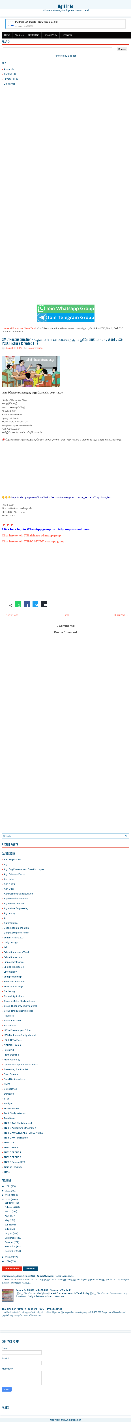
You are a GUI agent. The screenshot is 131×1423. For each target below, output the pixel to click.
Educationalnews (13, 957)
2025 (7, 1257)
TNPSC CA (9, 1142)
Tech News (9, 1118)
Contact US (10, 74)
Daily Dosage (11, 942)
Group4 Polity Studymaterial (18, 1010)
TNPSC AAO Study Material (18, 1123)
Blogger (72, 55)
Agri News (9, 884)
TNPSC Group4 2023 (14, 1162)
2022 (7, 1190)
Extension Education (14, 981)
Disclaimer (67, 35)
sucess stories (11, 1108)
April (7, 1216)
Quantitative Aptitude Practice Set (21, 1064)
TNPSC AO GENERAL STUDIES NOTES (23, 1132)
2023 (7, 1195)
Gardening (9, 991)
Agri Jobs (9, 879)
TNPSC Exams (11, 1147)
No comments (35, 348)
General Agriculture (14, 996)
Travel (7, 1172)
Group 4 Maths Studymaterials (19, 1001)
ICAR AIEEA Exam (13, 1040)
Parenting (9, 1049)
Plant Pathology (12, 1059)
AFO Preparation (12, 859)
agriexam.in (75, 1419)
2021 (7, 1186)
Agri (6, 864)
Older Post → (121, 615)
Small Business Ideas (15, 1079)
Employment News (13, 962)
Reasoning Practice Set (16, 1069)
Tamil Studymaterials (14, 1113)
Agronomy (9, 913)
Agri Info (65, 6)
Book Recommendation (16, 927)
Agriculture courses (14, 903)
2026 (7, 1261)
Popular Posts (12, 1268)
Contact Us (33, 35)
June (7, 1224)
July (7, 1229)
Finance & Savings (13, 986)
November (10, 1246)
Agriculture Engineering (16, 908)
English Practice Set (14, 967)
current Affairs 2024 (14, 937)
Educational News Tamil (23, 328)
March (8, 1211)
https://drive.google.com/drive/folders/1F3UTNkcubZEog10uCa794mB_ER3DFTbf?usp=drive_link (61, 497)
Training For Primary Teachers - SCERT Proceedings (32, 1309)
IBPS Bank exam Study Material (20, 1035)
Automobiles (11, 923)
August (8, 1233)
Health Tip (9, 1015)
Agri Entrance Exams (14, 874)
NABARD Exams (12, 1045)
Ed (5, 947)
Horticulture (10, 1025)
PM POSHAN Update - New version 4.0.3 (36, 22)
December (10, 1251)
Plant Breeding (11, 1054)
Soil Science (10, 1089)
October (9, 1242)
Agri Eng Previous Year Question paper (24, 869)
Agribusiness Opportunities (18, 893)
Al (5, 918)
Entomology (10, 971)
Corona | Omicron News (16, 932)
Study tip (8, 1103)
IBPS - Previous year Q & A (17, 1030)
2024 (7, 1199)
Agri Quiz (9, 888)
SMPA (7, 1084)
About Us (19, 35)
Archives (30, 1268)
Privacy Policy (50, 35)
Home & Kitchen (12, 1020)
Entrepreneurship (13, 976)
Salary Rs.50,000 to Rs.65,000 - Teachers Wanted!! (43, 1290)
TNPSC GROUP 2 (12, 1157)
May (7, 1220)
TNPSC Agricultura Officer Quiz (20, 1128)
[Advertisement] (65, 114)
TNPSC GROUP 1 (12, 1152)
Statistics (9, 1093)
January (9, 1202)
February (9, 1207)
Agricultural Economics (16, 898)
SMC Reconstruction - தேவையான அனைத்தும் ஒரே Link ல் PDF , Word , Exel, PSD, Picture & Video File (63, 341)
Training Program (13, 1167)
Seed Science (11, 1074)
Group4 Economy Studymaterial (20, 1006)
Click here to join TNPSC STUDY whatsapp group (33, 541)
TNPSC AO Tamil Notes (16, 1137)
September (10, 1237)
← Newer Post (10, 615)
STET (6, 1098)
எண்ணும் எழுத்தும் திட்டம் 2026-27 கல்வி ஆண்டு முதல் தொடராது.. (38, 1276)
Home (7, 35)
